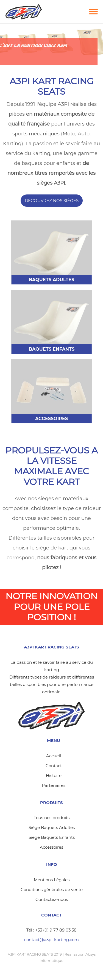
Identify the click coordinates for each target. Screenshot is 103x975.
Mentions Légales (51, 879)
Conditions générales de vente (52, 889)
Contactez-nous (51, 899)
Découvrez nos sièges (52, 200)
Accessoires (51, 847)
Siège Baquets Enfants (52, 837)
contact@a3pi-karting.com (51, 939)
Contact (54, 765)
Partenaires (53, 785)
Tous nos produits (51, 817)
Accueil (53, 755)
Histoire (54, 775)
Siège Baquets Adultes (52, 827)
